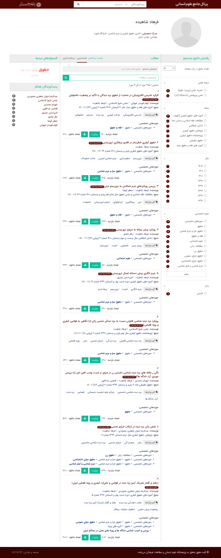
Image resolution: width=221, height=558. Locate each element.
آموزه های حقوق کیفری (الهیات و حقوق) (186, 116)
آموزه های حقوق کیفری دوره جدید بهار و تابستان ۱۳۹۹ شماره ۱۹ (121, 281)
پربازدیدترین (69, 58)
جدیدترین (82, 58)
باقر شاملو (128, 234)
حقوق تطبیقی (186, 141)
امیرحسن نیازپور (125, 277)
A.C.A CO (17, 552)
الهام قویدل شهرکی (140, 103)
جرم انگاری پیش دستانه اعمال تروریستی (126, 273)
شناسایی (124, 245)
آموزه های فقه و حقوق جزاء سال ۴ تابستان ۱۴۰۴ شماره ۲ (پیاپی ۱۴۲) (119, 107)
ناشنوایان (79, 115)
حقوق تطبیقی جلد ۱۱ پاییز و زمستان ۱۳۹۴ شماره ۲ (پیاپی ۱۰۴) (122, 385)
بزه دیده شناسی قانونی (130, 341)
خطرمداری (125, 158)
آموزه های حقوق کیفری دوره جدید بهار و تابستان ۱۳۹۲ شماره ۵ (122, 495)
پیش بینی (137, 245)
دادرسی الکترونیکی (132, 115)
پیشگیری (130, 202)
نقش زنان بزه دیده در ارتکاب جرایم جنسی (126, 427)
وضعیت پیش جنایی (148, 509)
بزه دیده (100, 115)
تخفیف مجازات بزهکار (124, 509)
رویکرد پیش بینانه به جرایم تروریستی (129, 230)
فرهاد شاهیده (99, 103)
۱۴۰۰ (186, 176)
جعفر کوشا (128, 190)
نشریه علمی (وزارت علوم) (186, 90)
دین (140, 202)
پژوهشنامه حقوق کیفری (186, 136)
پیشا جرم (102, 289)
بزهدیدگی (129, 442)
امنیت (114, 245)
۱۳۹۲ (186, 201)
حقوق (127, 128)
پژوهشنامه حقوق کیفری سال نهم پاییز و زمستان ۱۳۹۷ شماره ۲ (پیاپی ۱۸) (117, 333)
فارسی (186, 293)
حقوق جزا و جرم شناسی (110, 459)
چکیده (95, 134)
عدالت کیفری (113, 115)
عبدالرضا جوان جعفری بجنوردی (133, 431)
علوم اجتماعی (186, 241)
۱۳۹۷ (186, 186)
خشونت (87, 202)
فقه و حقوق (186, 236)
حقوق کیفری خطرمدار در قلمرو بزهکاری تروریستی (122, 142)
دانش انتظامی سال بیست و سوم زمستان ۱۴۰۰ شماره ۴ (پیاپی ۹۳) (120, 238)
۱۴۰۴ (186, 166)
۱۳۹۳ (186, 196)
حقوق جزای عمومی (186, 256)
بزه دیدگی (111, 341)
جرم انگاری (136, 289)
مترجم (90, 115)
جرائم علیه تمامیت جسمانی (101, 392)
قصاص (81, 392)
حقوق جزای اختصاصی (186, 261)
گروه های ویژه (115, 526)
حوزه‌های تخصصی (143, 128)
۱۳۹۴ (186, 191)
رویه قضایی (74, 341)
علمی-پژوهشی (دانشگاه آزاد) (186, 95)
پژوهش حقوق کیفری (186, 131)
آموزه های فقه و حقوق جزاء (186, 146)
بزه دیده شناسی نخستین (130, 392)
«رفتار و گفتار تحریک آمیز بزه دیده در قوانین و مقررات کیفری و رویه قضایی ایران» (114, 485)
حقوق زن (186, 251)
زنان (85, 341)
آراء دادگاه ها (151, 399)
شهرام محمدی (142, 381)
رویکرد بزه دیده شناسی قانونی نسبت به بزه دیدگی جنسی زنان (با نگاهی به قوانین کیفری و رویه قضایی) (110, 323)
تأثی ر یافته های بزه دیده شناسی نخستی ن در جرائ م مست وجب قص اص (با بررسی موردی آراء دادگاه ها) (111, 375)
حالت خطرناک (88, 158)
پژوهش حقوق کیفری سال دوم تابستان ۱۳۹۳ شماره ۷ (126, 435)
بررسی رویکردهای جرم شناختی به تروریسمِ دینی (122, 186)
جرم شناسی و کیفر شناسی (186, 266)
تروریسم (137, 158)
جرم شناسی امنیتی (107, 158)
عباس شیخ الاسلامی (118, 103)
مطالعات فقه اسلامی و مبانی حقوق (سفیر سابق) (186, 121)
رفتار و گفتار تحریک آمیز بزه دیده (100, 503)
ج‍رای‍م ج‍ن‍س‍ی (96, 341)
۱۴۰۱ (186, 171)
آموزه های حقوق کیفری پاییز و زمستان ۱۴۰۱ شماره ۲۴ (127, 151)
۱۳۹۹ (186, 181)
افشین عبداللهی (108, 381)
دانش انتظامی (186, 126)
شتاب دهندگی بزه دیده (130, 503)
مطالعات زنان (124, 455)
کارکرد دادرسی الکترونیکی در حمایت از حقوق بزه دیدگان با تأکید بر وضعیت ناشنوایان (113, 97)
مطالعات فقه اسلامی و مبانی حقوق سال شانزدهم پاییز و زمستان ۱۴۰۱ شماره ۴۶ (114, 194)
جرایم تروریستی (102, 202)
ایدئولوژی (117, 202)
